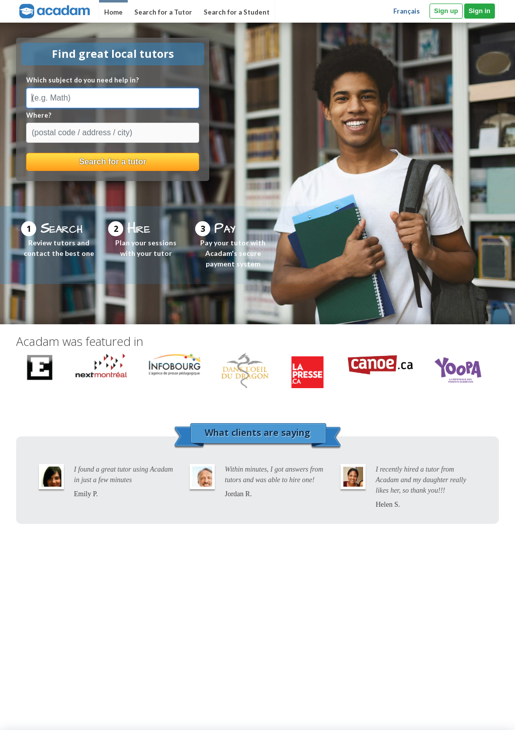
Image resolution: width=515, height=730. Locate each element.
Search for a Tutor (163, 12)
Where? (38, 115)
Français (406, 11)
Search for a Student (237, 12)
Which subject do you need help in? (82, 80)
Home (113, 12)
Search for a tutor (112, 161)
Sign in (479, 11)
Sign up (446, 11)
